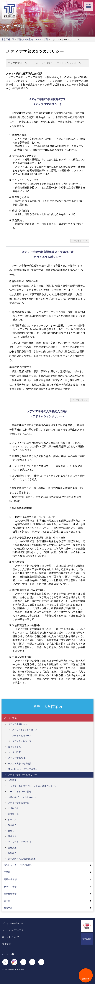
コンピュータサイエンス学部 (17, 865)
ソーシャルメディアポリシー (16, 930)
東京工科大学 (8, 39)
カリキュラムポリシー (43, 63)
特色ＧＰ (12, 830)
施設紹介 (12, 853)
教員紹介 (12, 825)
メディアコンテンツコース (25, 730)
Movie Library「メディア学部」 (23, 769)
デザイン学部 (10, 886)
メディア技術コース (21, 735)
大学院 (7, 901)
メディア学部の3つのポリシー (22, 774)
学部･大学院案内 (25, 39)
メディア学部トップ (17, 724)
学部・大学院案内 (47, 707)
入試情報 (12, 780)
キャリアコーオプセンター (20, 842)
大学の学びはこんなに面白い (22, 797)
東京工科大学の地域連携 (19, 763)
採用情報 (6, 944)
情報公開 (87, 938)
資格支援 (12, 847)
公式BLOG (13, 808)
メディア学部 (41, 39)
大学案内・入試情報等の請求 (22, 858)
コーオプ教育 (14, 752)
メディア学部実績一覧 (18, 802)
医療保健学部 (10, 893)
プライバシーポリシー (12, 923)
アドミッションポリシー (70, 63)
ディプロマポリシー (18, 63)
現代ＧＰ (12, 836)
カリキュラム (14, 746)
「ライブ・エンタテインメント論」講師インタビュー (33, 786)
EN (12, 954)
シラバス (12, 819)
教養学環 (8, 908)
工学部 (7, 872)
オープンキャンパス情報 (19, 791)
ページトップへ (78, 241)
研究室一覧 (13, 814)
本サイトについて (10, 937)
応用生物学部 (10, 879)
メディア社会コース (21, 741)
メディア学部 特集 (17, 758)
